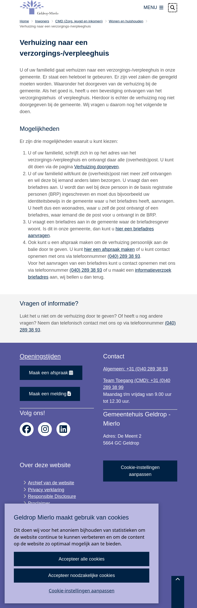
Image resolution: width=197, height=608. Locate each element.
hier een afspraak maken (109, 249)
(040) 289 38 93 (124, 256)
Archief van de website (51, 482)
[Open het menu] (154, 7)
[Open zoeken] (172, 7)
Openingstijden (40, 356)
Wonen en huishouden (126, 21)
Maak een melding (50, 393)
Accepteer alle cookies (81, 559)
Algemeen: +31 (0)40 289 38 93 (135, 368)
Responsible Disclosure (52, 496)
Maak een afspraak (51, 372)
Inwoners (42, 21)
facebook (27, 429)
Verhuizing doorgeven (96, 166)
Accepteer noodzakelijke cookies (81, 575)
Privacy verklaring (46, 489)
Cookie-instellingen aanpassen (81, 590)
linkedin (63, 429)
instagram (45, 429)
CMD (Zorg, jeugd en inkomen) (79, 21)
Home (24, 21)
